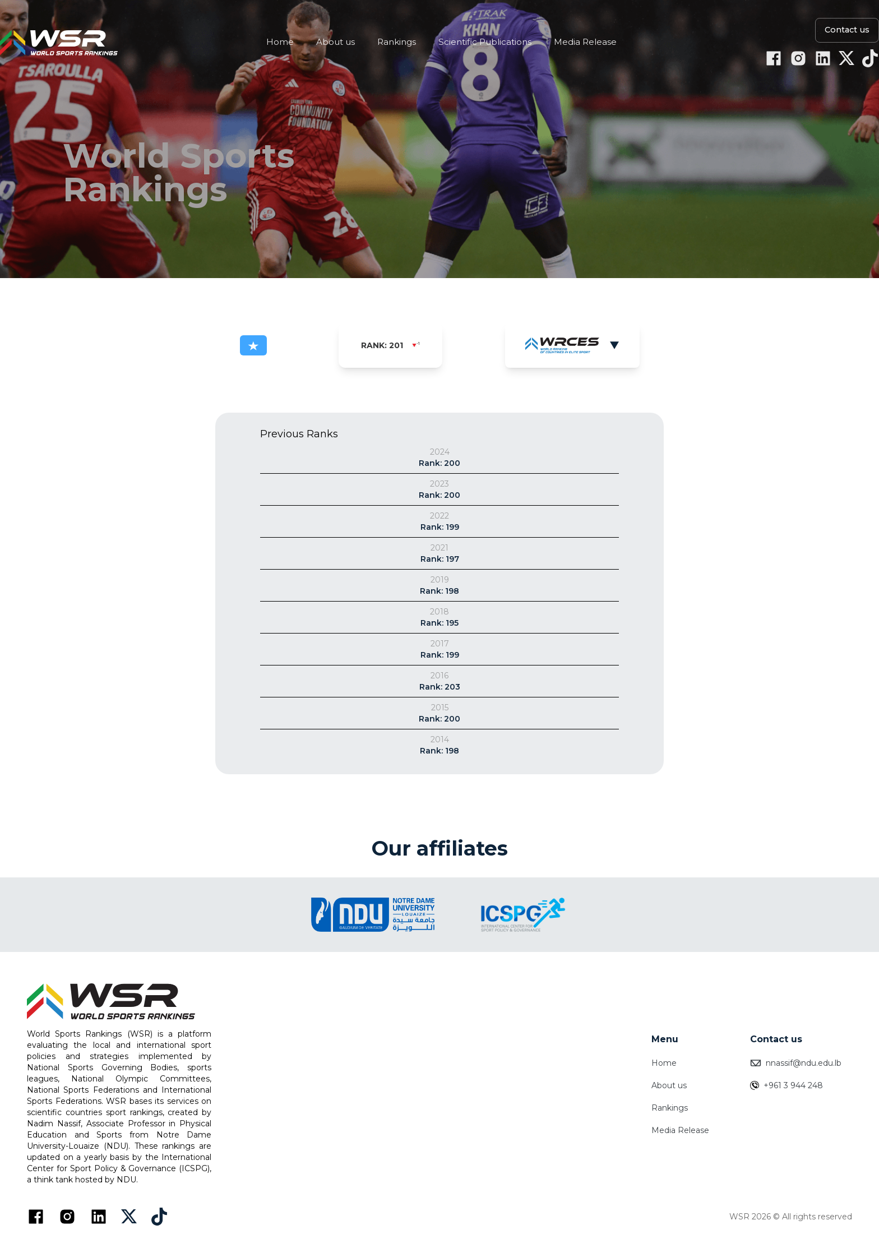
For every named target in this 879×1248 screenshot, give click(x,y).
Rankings (669, 1108)
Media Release (680, 1130)
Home (664, 1063)
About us (669, 1085)
